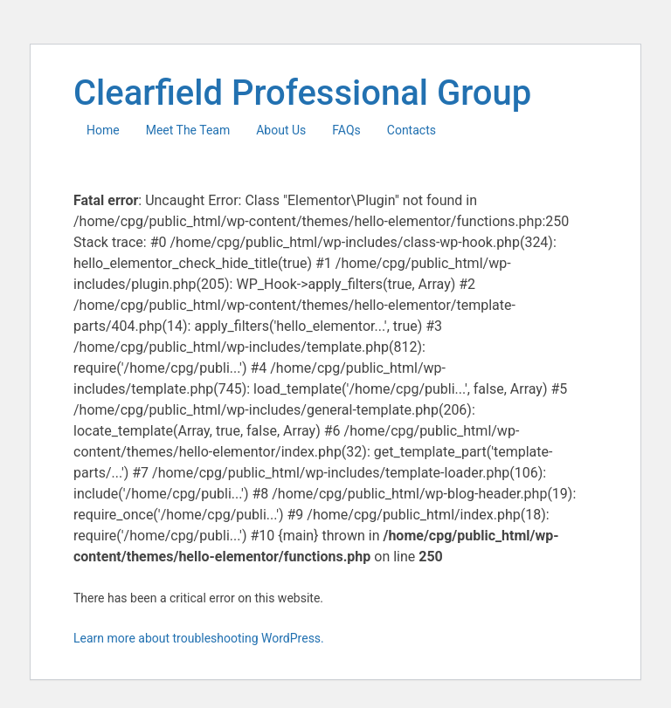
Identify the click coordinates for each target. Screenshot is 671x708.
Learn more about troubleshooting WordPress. (198, 638)
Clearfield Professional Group (302, 92)
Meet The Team (188, 130)
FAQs (346, 130)
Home (103, 130)
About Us (281, 130)
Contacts (411, 130)
